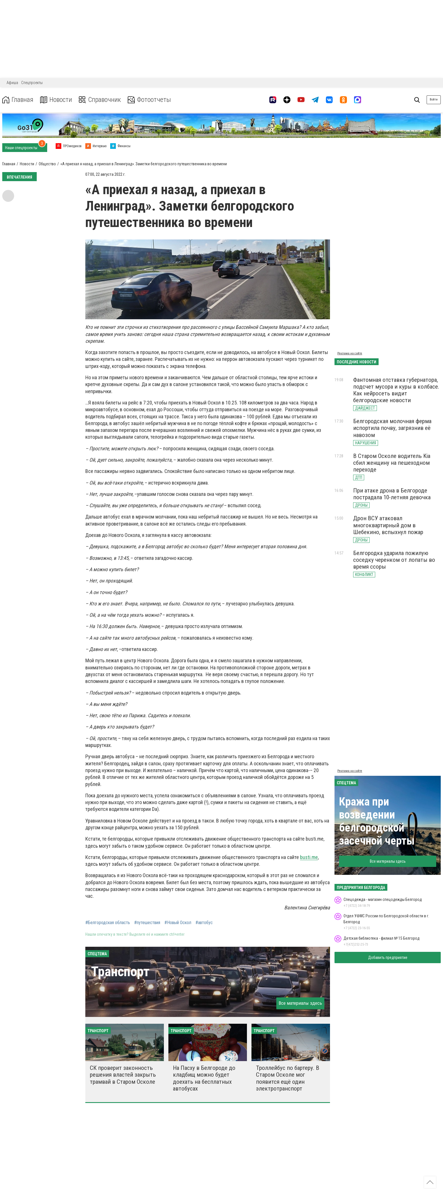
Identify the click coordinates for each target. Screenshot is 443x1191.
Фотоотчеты (149, 100)
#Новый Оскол (177, 922)
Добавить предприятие (387, 957)
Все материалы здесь (300, 1003)
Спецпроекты (32, 82)
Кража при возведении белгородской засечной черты (377, 821)
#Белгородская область (107, 922)
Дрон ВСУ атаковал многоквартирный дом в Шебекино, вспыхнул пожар (388, 525)
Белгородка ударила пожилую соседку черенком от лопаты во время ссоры (394, 560)
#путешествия (147, 922)
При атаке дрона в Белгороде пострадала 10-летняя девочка (392, 494)
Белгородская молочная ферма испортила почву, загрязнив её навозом (392, 428)
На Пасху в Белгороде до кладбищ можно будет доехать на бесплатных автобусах (204, 1078)
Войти (434, 99)
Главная (17, 100)
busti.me (309, 857)
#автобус (204, 922)
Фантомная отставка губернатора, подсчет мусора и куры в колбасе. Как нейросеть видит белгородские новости (396, 390)
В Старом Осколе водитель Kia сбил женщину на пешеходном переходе (391, 463)
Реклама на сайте (349, 353)
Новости (56, 100)
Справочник (100, 100)
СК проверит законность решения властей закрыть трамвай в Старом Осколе (123, 1074)
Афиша (12, 82)
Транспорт (120, 971)
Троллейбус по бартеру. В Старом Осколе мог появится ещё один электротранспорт (287, 1078)
